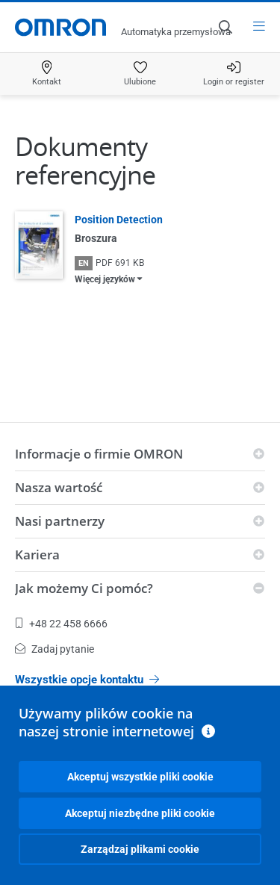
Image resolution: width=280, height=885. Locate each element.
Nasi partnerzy (60, 521)
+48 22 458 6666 (61, 624)
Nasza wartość (58, 487)
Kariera (37, 554)
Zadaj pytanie (54, 649)
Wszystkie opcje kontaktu (87, 679)
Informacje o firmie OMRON (99, 453)
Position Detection (119, 220)
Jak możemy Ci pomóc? (84, 588)
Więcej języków (105, 279)
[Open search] (224, 27)
